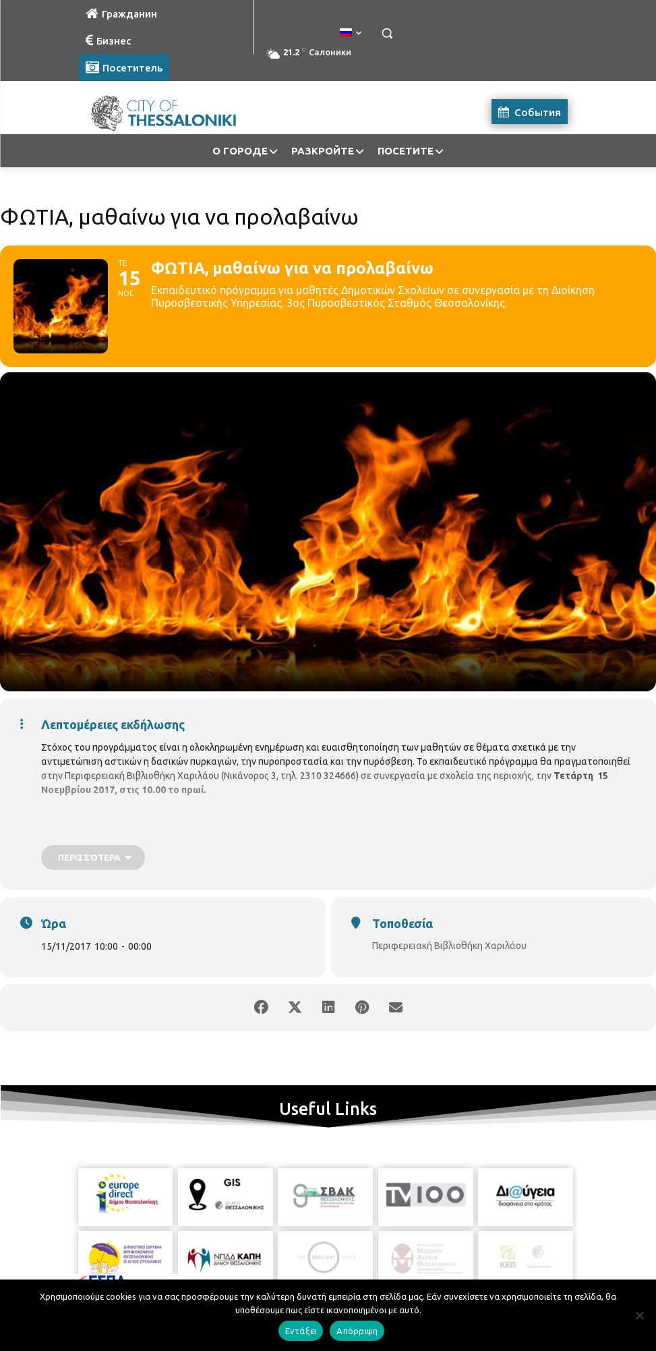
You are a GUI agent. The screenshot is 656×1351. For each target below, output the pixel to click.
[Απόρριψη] (639, 1315)
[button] (387, 33)
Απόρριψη (357, 1330)
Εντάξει (301, 1330)
